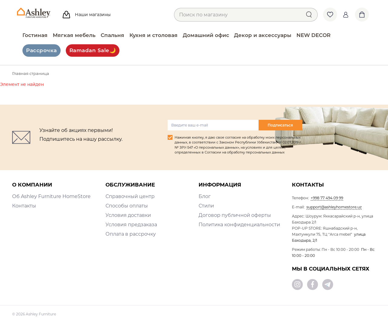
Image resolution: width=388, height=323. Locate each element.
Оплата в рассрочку (130, 234)
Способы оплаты (126, 206)
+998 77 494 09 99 (327, 198)
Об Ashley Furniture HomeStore (51, 196)
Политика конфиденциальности (239, 224)
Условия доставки (128, 215)
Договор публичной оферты (235, 215)
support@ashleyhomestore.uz (334, 207)
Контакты (24, 206)
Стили (206, 206)
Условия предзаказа (131, 224)
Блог (205, 196)
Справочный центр (130, 196)
